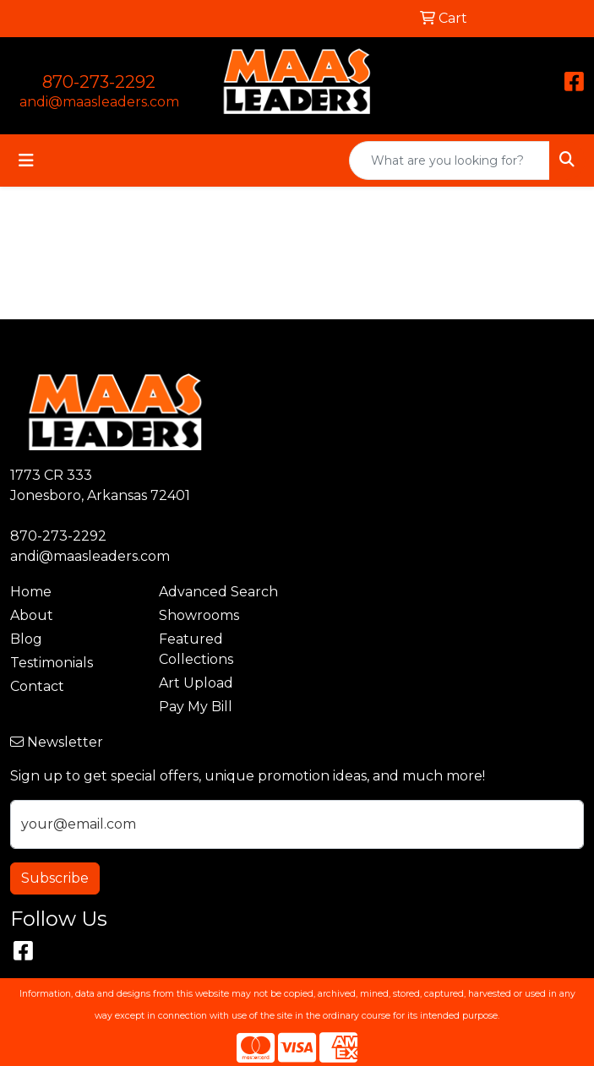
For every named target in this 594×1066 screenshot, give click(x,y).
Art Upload (196, 683)
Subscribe (55, 878)
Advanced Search (218, 592)
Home (31, 592)
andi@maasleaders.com (99, 102)
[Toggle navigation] (26, 160)
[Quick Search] (449, 160)
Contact (37, 686)
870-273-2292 (98, 82)
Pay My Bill (195, 707)
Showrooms (199, 615)
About (31, 615)
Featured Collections (196, 649)
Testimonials (51, 663)
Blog (26, 639)
